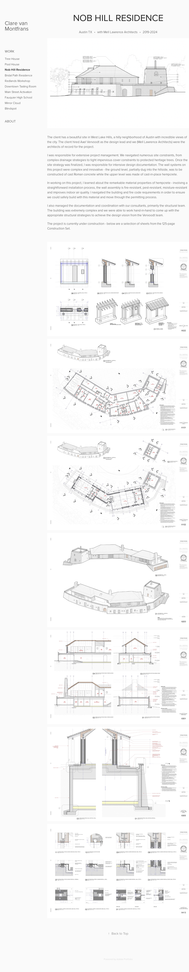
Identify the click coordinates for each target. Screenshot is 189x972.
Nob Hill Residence (17, 70)
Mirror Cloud (12, 103)
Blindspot (10, 108)
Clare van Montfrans (17, 25)
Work (9, 51)
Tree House (12, 59)
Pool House (12, 64)
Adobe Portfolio (124, 959)
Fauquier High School (18, 97)
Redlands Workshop (17, 81)
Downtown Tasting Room (20, 86)
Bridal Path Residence (18, 75)
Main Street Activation (18, 92)
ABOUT (10, 121)
